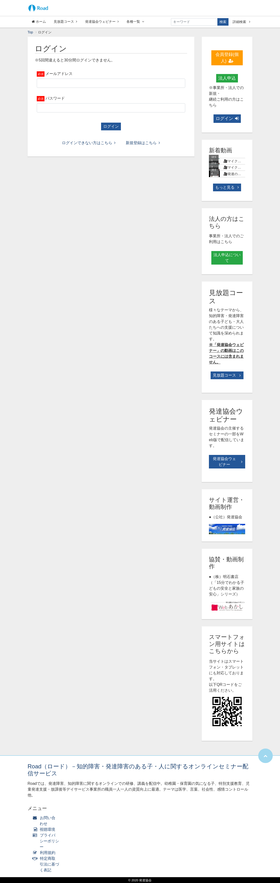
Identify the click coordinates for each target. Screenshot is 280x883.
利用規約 (45, 853)
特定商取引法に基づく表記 (47, 864)
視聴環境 (45, 829)
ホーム (39, 21)
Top (30, 32)
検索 (223, 22)
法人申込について (227, 258)
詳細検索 (241, 22)
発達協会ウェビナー (102, 21)
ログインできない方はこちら (89, 143)
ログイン (111, 126)
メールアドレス (59, 74)
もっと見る (227, 187)
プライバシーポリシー (47, 841)
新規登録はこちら (143, 143)
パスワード (55, 98)
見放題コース (65, 21)
